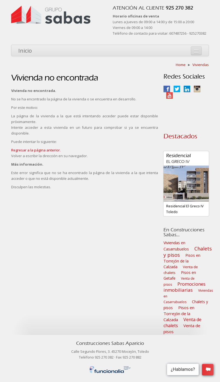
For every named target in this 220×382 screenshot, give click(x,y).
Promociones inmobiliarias (184, 287)
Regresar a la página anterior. (36, 150)
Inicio (25, 50)
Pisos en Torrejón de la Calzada (181, 261)
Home (181, 64)
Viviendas (200, 64)
